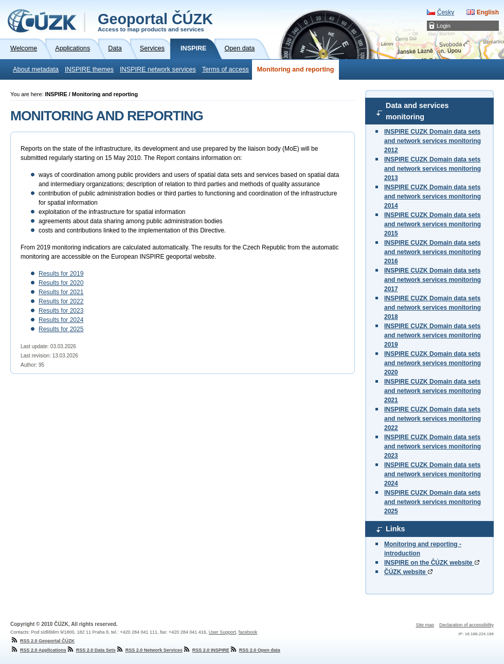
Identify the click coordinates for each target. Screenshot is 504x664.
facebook (248, 632)
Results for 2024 (61, 320)
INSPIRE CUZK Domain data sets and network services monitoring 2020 (432, 363)
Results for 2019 (61, 273)
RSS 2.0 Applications (38, 650)
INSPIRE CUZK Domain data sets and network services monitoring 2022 (432, 419)
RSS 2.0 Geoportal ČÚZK (42, 640)
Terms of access (225, 69)
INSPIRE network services (158, 69)
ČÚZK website (408, 572)
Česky (445, 12)
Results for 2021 (61, 292)
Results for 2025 (61, 329)
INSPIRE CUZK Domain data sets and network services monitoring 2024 (432, 474)
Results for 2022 (61, 301)
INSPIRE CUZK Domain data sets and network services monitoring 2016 (432, 252)
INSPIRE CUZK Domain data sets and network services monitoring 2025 (432, 502)
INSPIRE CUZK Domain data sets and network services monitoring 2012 (432, 141)
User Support (222, 632)
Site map (425, 624)
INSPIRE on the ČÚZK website (431, 562)
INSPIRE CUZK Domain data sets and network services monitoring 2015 (432, 224)
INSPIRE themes (89, 69)
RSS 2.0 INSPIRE (206, 650)
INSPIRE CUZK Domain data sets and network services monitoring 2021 (432, 391)
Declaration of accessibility (466, 624)
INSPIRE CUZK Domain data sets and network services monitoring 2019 (432, 335)
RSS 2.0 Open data (254, 650)
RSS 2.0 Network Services (149, 650)
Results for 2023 (61, 310)
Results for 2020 (61, 282)
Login (444, 26)
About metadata (36, 69)
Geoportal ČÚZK (155, 21)
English (488, 12)
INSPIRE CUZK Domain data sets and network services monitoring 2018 (432, 307)
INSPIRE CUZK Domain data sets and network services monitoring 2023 (432, 446)
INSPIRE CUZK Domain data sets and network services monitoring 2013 (432, 169)
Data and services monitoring (417, 111)
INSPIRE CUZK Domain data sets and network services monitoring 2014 (432, 196)
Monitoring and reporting (295, 69)
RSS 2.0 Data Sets (91, 650)
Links (395, 529)
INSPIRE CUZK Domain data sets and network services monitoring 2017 (432, 280)
